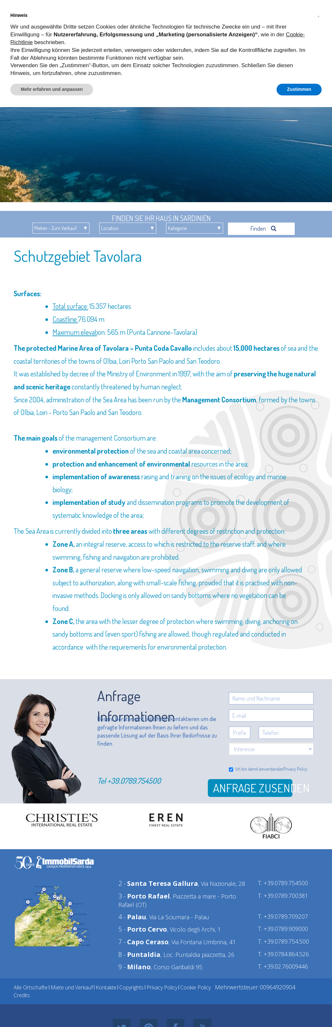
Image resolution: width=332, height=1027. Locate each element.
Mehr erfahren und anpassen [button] (52, 89)
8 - (139, 954)
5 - (142, 929)
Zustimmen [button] (299, 89)
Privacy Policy (295, 769)
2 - (158, 883)
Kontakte (106, 987)
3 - (144, 896)
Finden (263, 228)
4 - (132, 916)
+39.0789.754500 (134, 781)
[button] (318, 15)
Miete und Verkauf (72, 987)
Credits (22, 995)
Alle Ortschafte (31, 987)
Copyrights (131, 987)
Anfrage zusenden (252, 787)
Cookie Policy (195, 987)
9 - (134, 966)
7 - (143, 941)
